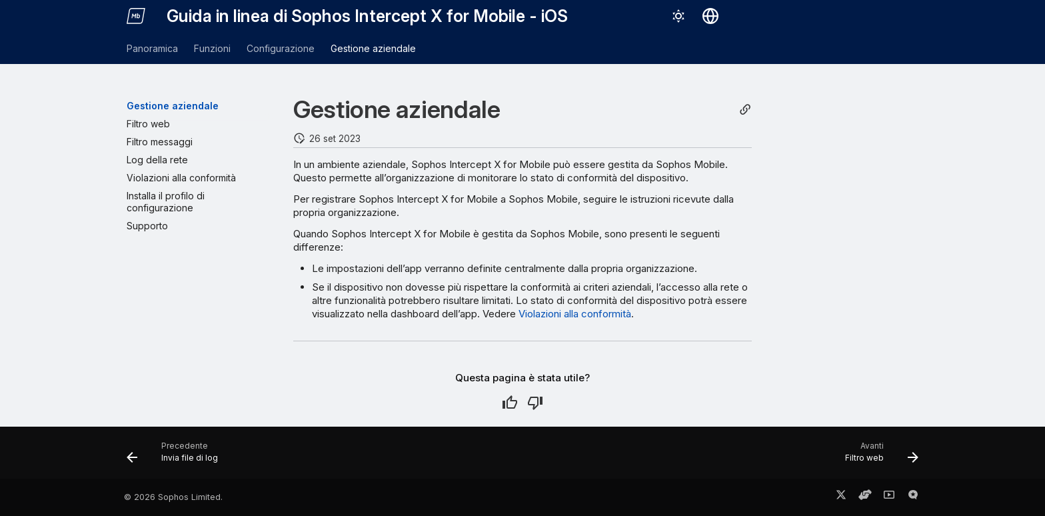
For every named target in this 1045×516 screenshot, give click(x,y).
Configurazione (281, 48)
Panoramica (152, 48)
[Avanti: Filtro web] (877, 456)
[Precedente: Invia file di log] (176, 456)
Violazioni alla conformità (575, 313)
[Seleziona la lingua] (710, 16)
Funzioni (212, 48)
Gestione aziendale (373, 48)
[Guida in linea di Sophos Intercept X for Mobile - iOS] (136, 16)
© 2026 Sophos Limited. (173, 497)
